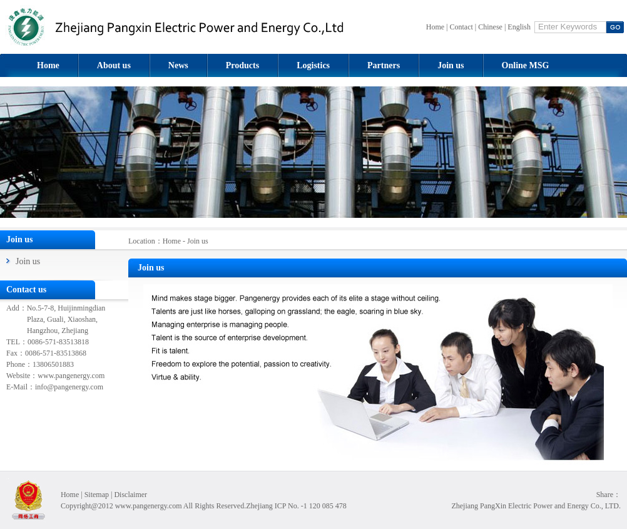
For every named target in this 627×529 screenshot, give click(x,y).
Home (435, 27)
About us (114, 65)
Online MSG (525, 65)
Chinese (490, 27)
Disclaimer (130, 494)
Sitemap (96, 494)
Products (242, 65)
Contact (461, 27)
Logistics (313, 65)
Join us (450, 65)
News (178, 65)
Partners (383, 65)
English (519, 27)
